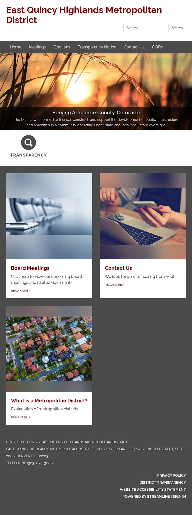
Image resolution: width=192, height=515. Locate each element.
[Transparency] (28, 146)
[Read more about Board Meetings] (49, 235)
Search (177, 28)
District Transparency (163, 483)
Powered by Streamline (146, 497)
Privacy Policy (171, 476)
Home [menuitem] (15, 47)
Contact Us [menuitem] (134, 47)
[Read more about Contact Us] (143, 235)
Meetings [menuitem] (37, 47)
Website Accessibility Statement (153, 490)
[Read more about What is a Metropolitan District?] (49, 365)
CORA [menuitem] (158, 47)
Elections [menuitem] (61, 47)
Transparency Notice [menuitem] (97, 47)
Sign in (179, 497)
